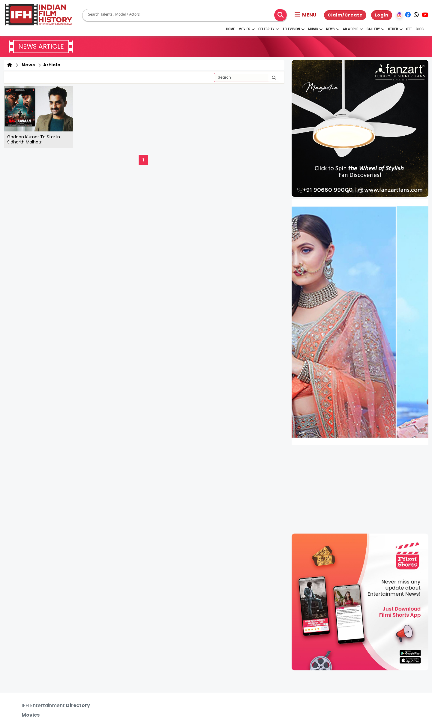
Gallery (375, 29)
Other (395, 29)
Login (381, 15)
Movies (246, 29)
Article (51, 65)
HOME (230, 29)
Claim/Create (345, 15)
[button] (305, 15)
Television (293, 29)
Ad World (353, 29)
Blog (420, 29)
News (332, 29)
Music (315, 29)
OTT (409, 29)
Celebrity (268, 29)
